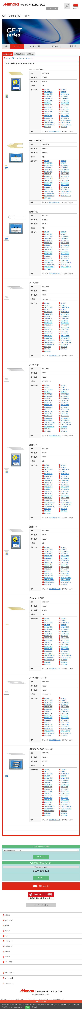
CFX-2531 (64, 349)
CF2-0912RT (65, 100)
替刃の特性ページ (54, 131)
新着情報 (73, 46)
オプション (30, 54)
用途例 (7, 925)
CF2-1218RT (65, 111)
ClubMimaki (8, 983)
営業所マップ (41, 857)
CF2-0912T (47, 103)
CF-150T (63, 92)
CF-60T (46, 89)
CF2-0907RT (48, 96)
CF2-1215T (64, 107)
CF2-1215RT (48, 107)
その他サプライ (19, 54)
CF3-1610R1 (65, 116)
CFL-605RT (64, 344)
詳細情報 (34, 1007)
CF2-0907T (64, 96)
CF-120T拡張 (48, 92)
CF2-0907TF (65, 98)
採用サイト (8, 978)
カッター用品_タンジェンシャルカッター (19, 58)
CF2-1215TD (48, 109)
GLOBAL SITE (52, 9)
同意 (27, 1007)
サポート (41, 877)
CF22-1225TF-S (66, 124)
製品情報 (7, 915)
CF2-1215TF (65, 109)
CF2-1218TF (48, 116)
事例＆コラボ (8, 920)
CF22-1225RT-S (49, 122)
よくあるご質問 (35, 46)
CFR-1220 (47, 127)
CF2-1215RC (65, 105)
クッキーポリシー (44, 999)
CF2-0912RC (48, 100)
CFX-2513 (47, 349)
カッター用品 (7, 54)
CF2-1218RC (48, 111)
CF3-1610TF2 (48, 118)
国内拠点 (7, 956)
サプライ (17, 46)
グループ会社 (8, 962)
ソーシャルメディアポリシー (58, 999)
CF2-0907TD (48, 98)
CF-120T (63, 89)
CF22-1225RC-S (66, 120)
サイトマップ (5, 999)
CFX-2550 (47, 351)
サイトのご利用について (17, 999)
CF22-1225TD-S (49, 124)
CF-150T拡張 (48, 94)
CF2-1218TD (65, 113)
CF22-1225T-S (65, 122)
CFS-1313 (64, 127)
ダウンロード (56, 46)
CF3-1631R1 (65, 118)
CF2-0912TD (65, 103)
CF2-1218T (47, 113)
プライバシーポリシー (31, 999)
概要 (6, 46)
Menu (75, 5)
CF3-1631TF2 (48, 120)
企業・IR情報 (9, 973)
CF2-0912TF (48, 105)
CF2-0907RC (65, 94)
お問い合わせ (8, 946)
